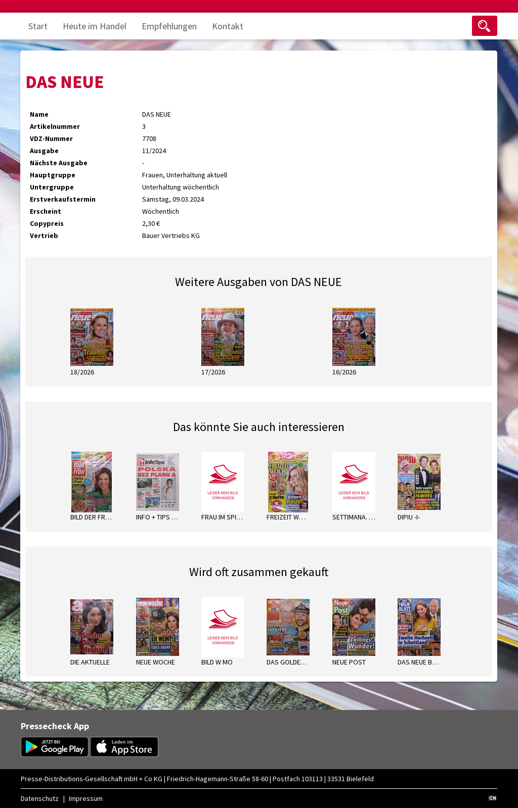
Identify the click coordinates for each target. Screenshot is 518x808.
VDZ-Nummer (51, 138)
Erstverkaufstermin (63, 199)
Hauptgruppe (52, 174)
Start (38, 26)
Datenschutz (40, 798)
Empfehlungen (169, 26)
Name (39, 114)
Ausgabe (44, 150)
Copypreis (47, 223)
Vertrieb (44, 235)
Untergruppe (52, 187)
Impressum (86, 798)
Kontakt (227, 26)
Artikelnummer (55, 126)
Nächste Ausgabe (59, 162)
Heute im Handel (94, 26)
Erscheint (45, 211)
